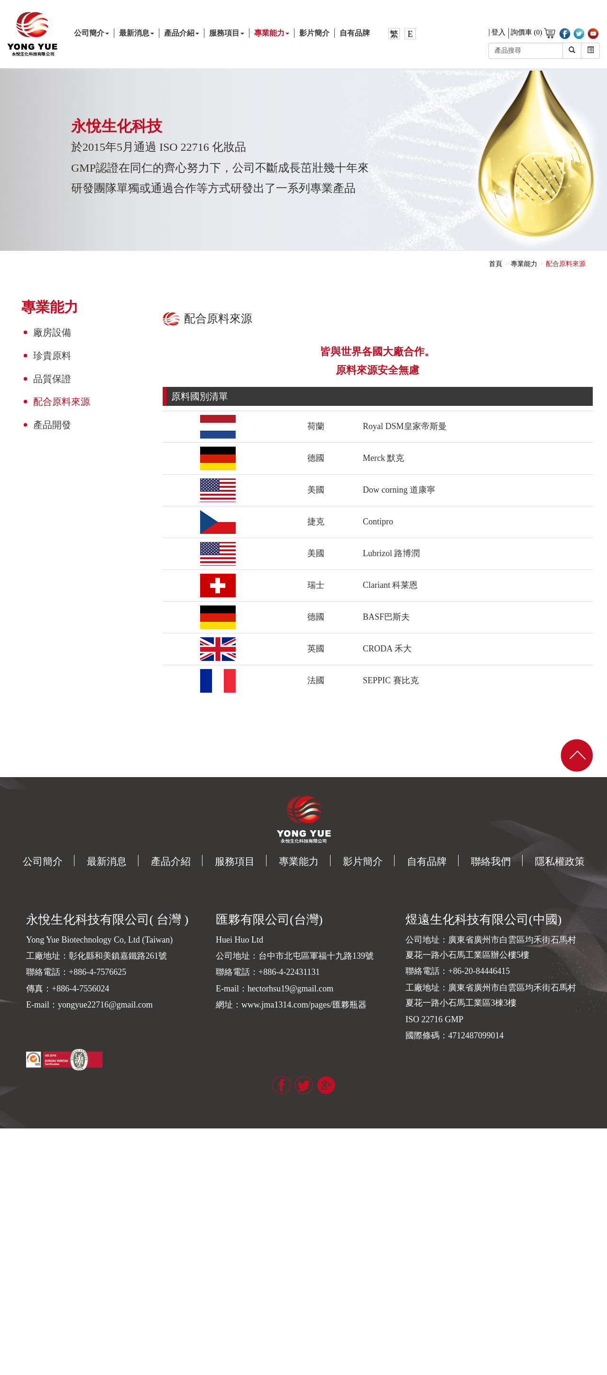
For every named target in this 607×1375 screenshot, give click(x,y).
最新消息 (136, 33)
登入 (498, 32)
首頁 (495, 263)
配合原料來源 (61, 401)
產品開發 (52, 425)
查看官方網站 (48, 1256)
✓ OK (152, 1370)
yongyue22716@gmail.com (105, 1004)
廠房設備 (52, 332)
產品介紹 (181, 33)
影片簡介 (314, 33)
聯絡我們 (491, 861)
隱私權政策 (560, 861)
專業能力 (271, 33)
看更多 (13, 1256)
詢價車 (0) (533, 33)
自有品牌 (355, 33)
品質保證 (52, 379)
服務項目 (226, 33)
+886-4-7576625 (97, 972)
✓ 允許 (9, 1151)
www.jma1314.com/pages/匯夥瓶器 (304, 1004)
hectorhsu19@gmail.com (290, 988)
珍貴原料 (52, 355)
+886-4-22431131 (289, 972)
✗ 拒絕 (9, 1161)
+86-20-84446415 (479, 971)
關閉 (6, 1133)
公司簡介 (91, 33)
